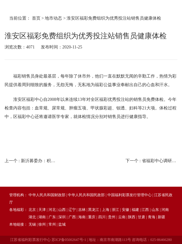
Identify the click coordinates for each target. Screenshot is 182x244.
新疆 (161, 217)
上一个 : (30, 160)
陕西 (131, 217)
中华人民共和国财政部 (47, 195)
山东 (155, 210)
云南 (122, 217)
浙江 (115, 210)
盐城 (62, 224)
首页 (36, 18)
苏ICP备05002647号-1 (69, 240)
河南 (165, 210)
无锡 (32, 224)
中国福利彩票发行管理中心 (129, 195)
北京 (32, 210)
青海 (151, 217)
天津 (42, 210)
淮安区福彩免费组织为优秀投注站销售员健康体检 (114, 18)
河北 (52, 210)
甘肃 (141, 217)
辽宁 (72, 210)
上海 (105, 210)
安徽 (125, 210)
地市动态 (53, 18)
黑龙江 (93, 210)
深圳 (62, 217)
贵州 (111, 217)
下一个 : (151, 160)
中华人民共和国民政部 (86, 195)
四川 (102, 217)
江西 (145, 210)
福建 (135, 210)
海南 (82, 217)
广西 (72, 217)
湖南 (42, 217)
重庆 (91, 217)
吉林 (82, 210)
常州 (52, 224)
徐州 (42, 224)
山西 (62, 210)
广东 (52, 217)
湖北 (32, 217)
